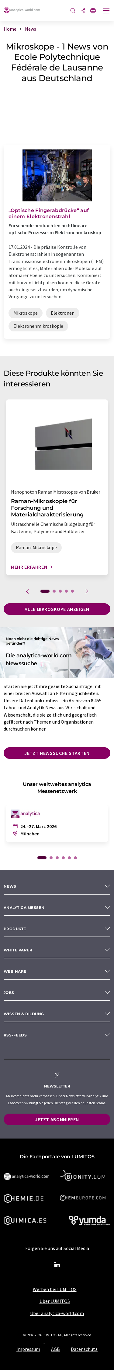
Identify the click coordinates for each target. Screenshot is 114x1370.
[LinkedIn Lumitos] (57, 1265)
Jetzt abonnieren (57, 1119)
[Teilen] (83, 11)
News (10, 886)
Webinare (15, 971)
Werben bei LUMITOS (55, 1289)
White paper (18, 950)
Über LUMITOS (55, 1301)
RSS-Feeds (15, 1035)
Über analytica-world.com (57, 1313)
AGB (55, 1349)
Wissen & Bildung (24, 1014)
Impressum (28, 1349)
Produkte (15, 928)
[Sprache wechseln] (93, 11)
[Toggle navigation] (106, 11)
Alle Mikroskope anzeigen (57, 609)
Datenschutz (84, 1349)
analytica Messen (24, 907)
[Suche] (73, 11)
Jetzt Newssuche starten (57, 753)
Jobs (9, 992)
